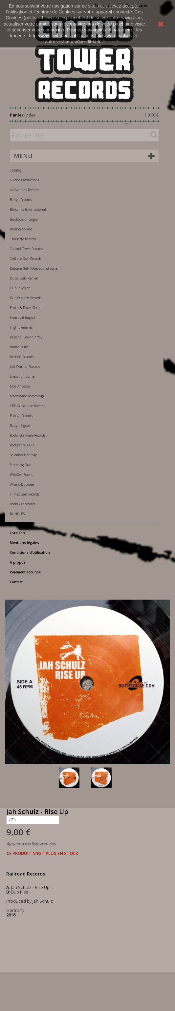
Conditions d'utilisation (30, 552)
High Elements (21, 327)
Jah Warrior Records (25, 366)
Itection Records (21, 356)
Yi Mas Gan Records (24, 494)
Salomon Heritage (23, 455)
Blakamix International (28, 209)
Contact (16, 582)
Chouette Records (23, 239)
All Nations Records (24, 190)
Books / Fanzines (22, 504)
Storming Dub (20, 464)
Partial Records (21, 415)
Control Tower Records (26, 248)
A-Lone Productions (24, 180)
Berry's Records (21, 199)
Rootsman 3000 (22, 445)
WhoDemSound (21, 474)
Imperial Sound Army (26, 337)
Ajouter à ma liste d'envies (30, 844)
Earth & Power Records (27, 307)
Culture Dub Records (25, 258)
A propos (18, 562)
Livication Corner (23, 376)
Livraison (17, 533)
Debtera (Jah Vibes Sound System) (35, 268)
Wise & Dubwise (22, 484)
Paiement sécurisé (25, 572)
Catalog (15, 170)
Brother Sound (21, 229)
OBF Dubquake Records (27, 406)
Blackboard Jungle (23, 219)
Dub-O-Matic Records (25, 298)
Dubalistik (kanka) (24, 278)
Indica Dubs (19, 347)
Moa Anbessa (20, 386)
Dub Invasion (20, 288)
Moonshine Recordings (27, 396)
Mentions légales (24, 542)
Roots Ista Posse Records (27, 435)
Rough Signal (20, 425)
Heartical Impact (22, 317)
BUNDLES (17, 514)
